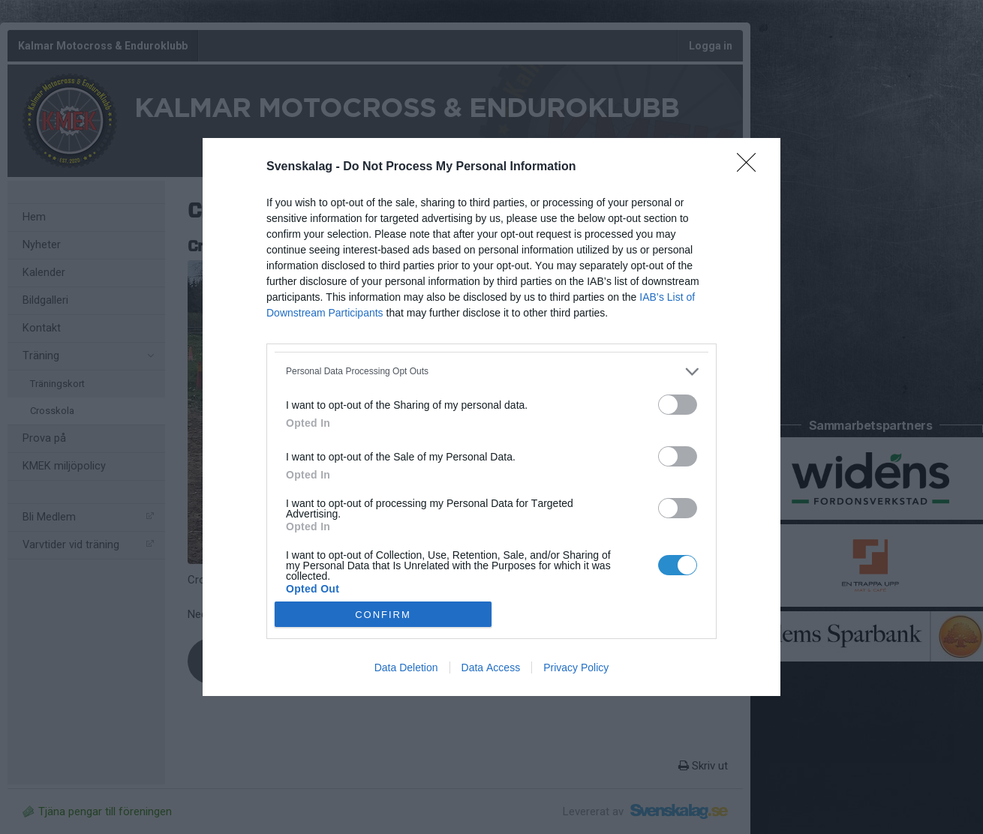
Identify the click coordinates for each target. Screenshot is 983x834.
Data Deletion (406, 668)
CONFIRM (383, 614)
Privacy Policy (576, 668)
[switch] (677, 404)
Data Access (491, 668)
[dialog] (491, 417)
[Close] (751, 167)
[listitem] (491, 372)
